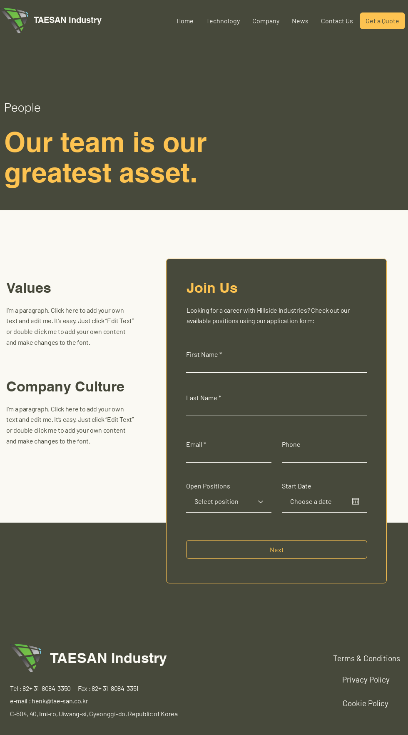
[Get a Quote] (382, 20)
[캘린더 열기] (355, 501)
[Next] (276, 549)
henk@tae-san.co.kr (60, 701)
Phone (291, 444)
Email (194, 444)
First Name (202, 354)
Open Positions (208, 486)
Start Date (296, 486)
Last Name (201, 397)
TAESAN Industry (108, 657)
